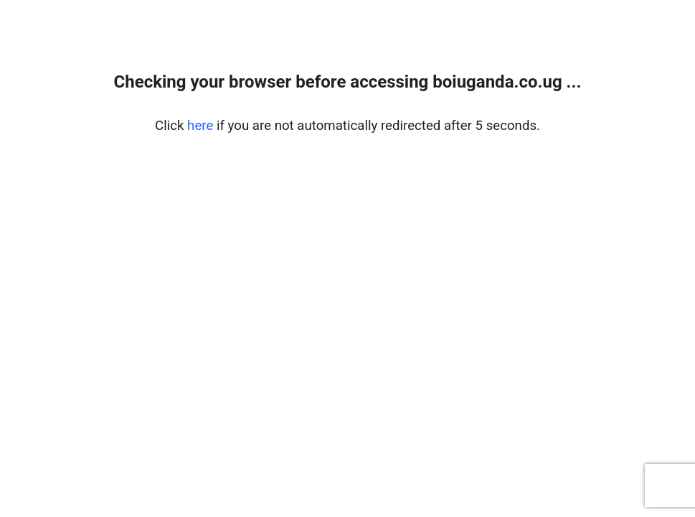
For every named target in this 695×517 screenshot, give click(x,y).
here (200, 126)
